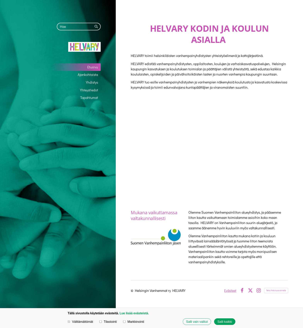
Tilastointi (108, 321)
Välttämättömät (80, 321)
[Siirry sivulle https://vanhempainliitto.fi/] (155, 237)
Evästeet (230, 290)
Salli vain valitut (197, 321)
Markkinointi (133, 321)
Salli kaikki (224, 321)
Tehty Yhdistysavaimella (276, 290)
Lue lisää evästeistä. (134, 313)
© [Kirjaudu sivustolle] (133, 290)
